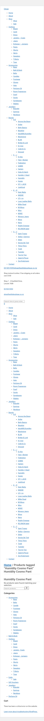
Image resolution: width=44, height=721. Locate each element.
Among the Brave (24, 121)
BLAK (20, 140)
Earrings (16, 112)
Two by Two (22, 255)
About (11, 16)
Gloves (15, 82)
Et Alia (20, 157)
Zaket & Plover (23, 258)
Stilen (20, 240)
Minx (19, 210)
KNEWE (20, 195)
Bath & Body (17, 70)
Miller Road (22, 204)
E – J (15, 155)
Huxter (20, 181)
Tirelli (20, 249)
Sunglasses (17, 101)
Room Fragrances (19, 91)
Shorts (15, 50)
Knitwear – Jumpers (20, 44)
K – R (15, 190)
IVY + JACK (22, 184)
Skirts (15, 53)
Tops (15, 62)
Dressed (21, 152)
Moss (20, 220)
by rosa (20, 146)
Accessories (13, 65)
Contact (11, 264)
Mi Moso (21, 207)
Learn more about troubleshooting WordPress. (21, 712)
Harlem (20, 169)
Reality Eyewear (23, 226)
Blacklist (21, 131)
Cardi (15, 32)
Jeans (15, 41)
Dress (15, 35)
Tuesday (21, 252)
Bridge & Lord (23, 143)
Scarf (15, 95)
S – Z (15, 232)
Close (6, 9)
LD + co (20, 198)
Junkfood (21, 187)
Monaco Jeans (23, 217)
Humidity (21, 178)
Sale (14, 24)
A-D (14, 120)
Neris (20, 223)
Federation (22, 163)
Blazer (15, 29)
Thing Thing (22, 246)
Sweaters (16, 56)
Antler (20, 125)
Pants (15, 47)
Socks (15, 98)
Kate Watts (22, 192)
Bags (15, 67)
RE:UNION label (23, 229)
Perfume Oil (17, 88)
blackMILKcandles (24, 134)
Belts (15, 73)
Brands (11, 118)
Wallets (16, 104)
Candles (16, 76)
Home (11, 13)
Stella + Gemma (24, 237)
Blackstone (22, 137)
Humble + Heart (23, 175)
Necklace (16, 115)
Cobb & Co (22, 149)
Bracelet (16, 109)
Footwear (16, 79)
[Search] (27, 588)
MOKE (20, 213)
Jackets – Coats (19, 38)
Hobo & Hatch (23, 172)
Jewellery (12, 107)
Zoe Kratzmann (23, 261)
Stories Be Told (23, 243)
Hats (15, 85)
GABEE (20, 166)
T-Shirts (16, 59)
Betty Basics (22, 128)
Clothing (12, 27)
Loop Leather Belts (25, 201)
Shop (10, 19)
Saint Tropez (22, 234)
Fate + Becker (23, 160)
